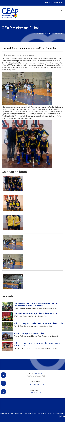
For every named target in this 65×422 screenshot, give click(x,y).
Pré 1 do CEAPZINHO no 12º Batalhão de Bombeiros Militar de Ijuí (37, 344)
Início (34, 33)
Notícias (41, 33)
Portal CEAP (48, 3)
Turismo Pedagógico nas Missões (29, 333)
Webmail (57, 3)
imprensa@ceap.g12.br (36, 384)
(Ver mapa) (38, 373)
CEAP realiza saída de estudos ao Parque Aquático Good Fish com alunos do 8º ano (36, 304)
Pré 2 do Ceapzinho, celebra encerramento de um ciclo (38, 323)
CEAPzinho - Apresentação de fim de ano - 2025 (35, 313)
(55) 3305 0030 (36, 393)
